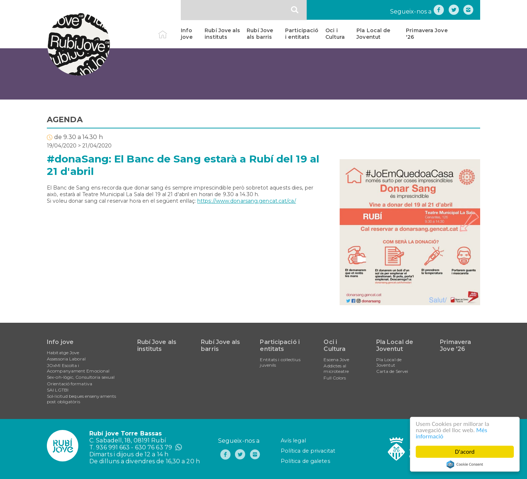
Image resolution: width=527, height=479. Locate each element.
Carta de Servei (392, 371)
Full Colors (335, 378)
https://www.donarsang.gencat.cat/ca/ (246, 201)
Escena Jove (336, 359)
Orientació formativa (69, 383)
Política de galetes (305, 461)
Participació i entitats (301, 33)
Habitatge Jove (63, 352)
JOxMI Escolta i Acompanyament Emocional (78, 368)
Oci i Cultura (335, 33)
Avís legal (293, 440)
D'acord (465, 452)
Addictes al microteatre (336, 368)
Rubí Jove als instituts (222, 33)
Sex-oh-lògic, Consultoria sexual (81, 377)
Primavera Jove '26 (426, 33)
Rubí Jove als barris (260, 33)
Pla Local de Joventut (373, 33)
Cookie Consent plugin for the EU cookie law (464, 464)
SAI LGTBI (57, 390)
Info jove (186, 33)
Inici (169, 30)
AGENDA (65, 119)
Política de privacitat (308, 451)
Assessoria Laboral (66, 359)
